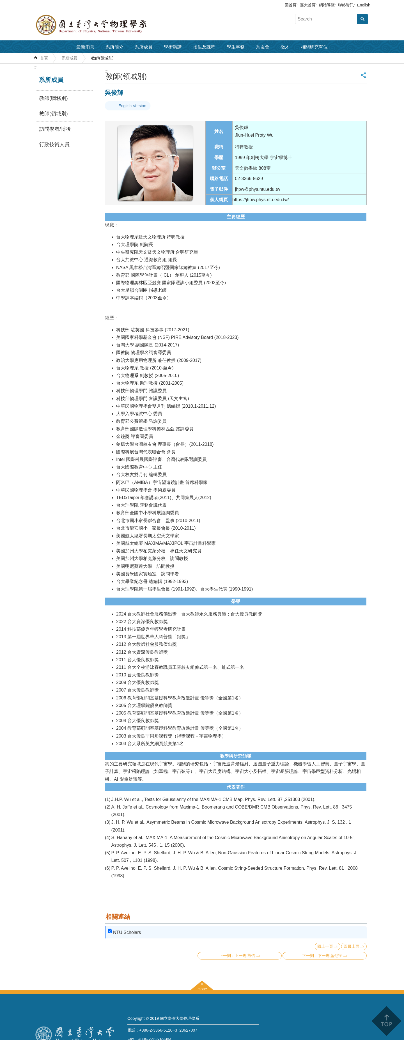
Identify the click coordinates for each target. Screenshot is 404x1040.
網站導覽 (327, 5)
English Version (132, 106)
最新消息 (85, 47)
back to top (386, 1021)
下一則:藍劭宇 (330, 955)
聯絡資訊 (346, 5)
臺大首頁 (308, 5)
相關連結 (117, 916)
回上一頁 (325, 946)
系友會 (262, 47)
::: (35, 67)
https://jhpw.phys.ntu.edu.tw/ (261, 199)
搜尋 (362, 19)
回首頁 (291, 5)
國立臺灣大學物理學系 (104, 25)
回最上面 (351, 946)
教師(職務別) (53, 98)
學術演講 (173, 47)
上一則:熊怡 (245, 955)
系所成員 (144, 47)
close (202, 988)
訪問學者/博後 (55, 129)
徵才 (285, 47)
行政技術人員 (54, 144)
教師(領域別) (102, 58)
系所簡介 (114, 47)
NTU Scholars (127, 932)
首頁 (44, 58)
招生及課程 (204, 47)
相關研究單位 (314, 47)
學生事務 (236, 47)
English (363, 5)
